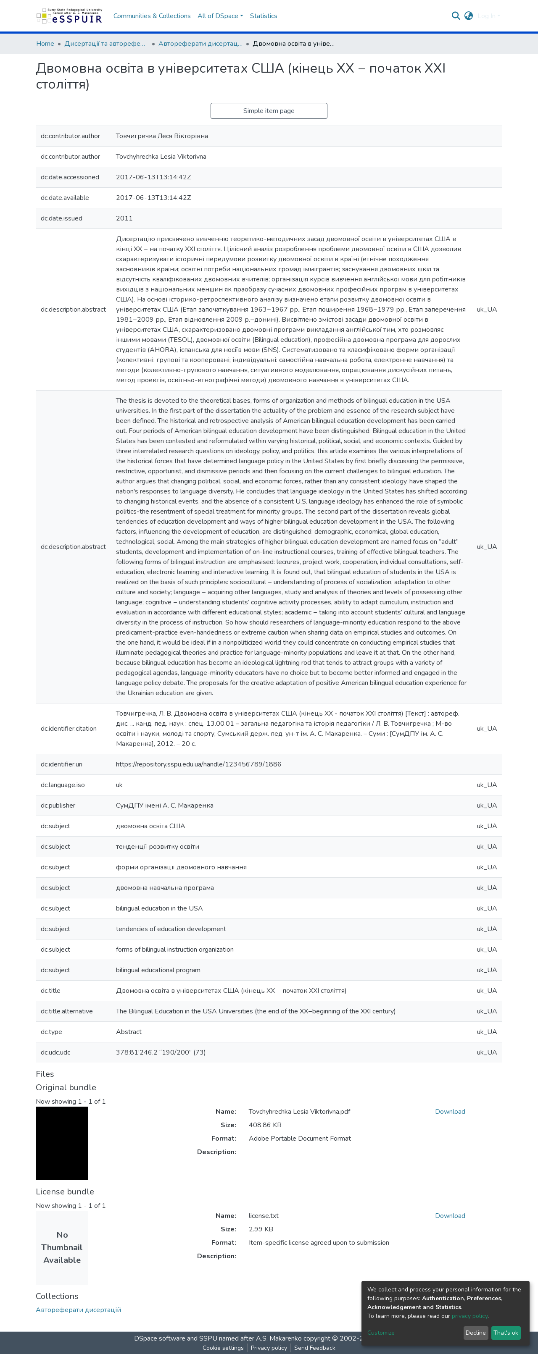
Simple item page (269, 110)
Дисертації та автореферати (106, 43)
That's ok (505, 1333)
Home (45, 43)
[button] (469, 16)
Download (450, 1111)
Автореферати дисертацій (200, 43)
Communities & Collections (152, 16)
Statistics (263, 16)
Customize (381, 1333)
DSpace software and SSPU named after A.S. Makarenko (218, 1338)
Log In (486, 16)
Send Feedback (314, 1348)
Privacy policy (269, 1348)
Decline (476, 1333)
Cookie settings (223, 1348)
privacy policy (470, 1316)
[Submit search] (456, 15)
